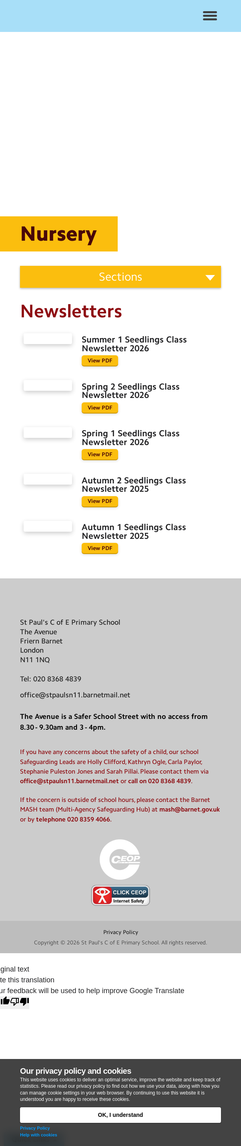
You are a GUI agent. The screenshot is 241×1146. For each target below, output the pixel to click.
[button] (210, 16)
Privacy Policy (35, 1128)
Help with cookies (38, 1134)
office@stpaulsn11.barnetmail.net (75, 695)
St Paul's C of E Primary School (120, 942)
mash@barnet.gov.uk (189, 809)
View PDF (100, 360)
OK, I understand (120, 1115)
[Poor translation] (19, 1002)
